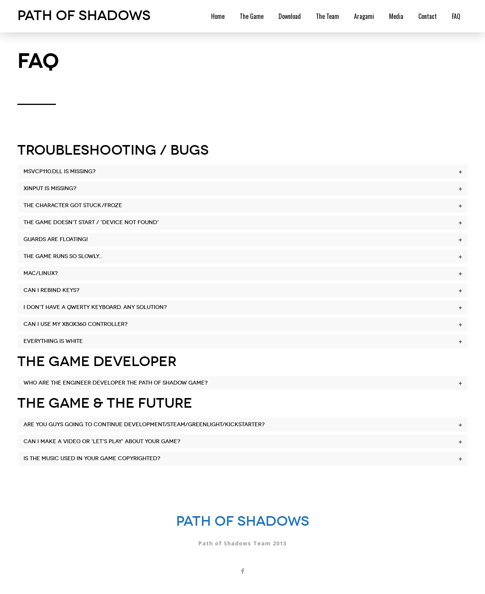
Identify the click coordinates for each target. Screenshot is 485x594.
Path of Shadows (84, 15)
